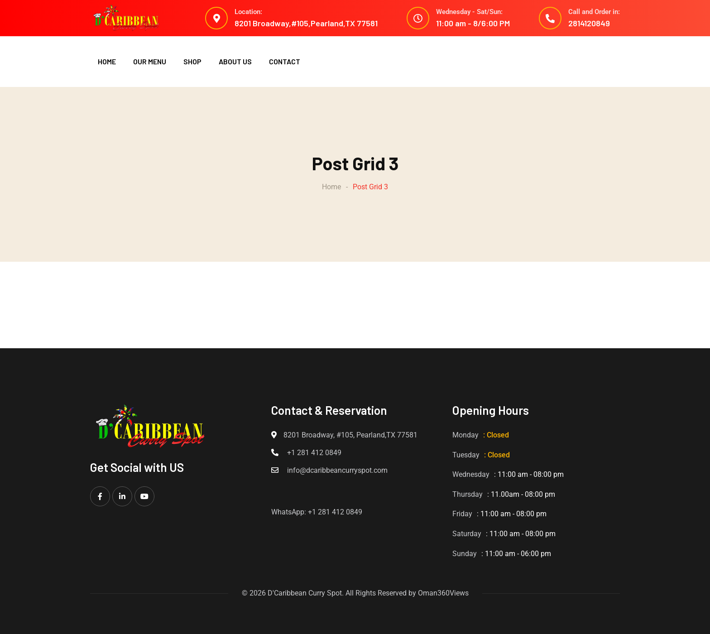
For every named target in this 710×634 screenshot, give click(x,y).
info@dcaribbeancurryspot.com (337, 470)
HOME (107, 61)
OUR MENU (149, 61)
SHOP (192, 61)
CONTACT (284, 61)
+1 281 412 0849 (314, 452)
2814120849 (589, 23)
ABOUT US (235, 61)
